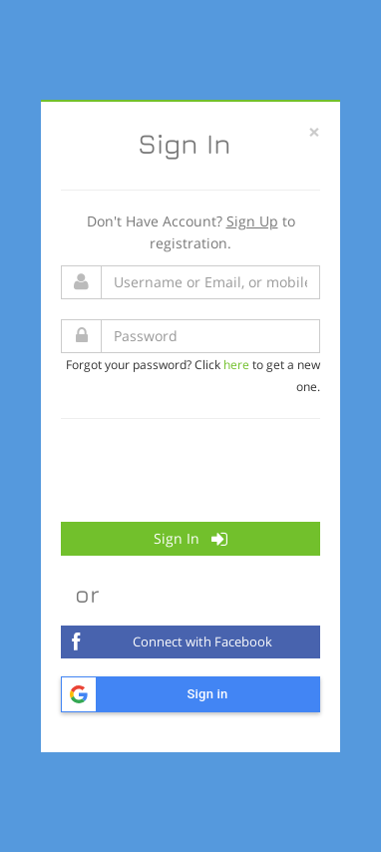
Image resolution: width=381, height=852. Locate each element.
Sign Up (252, 221)
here (236, 364)
